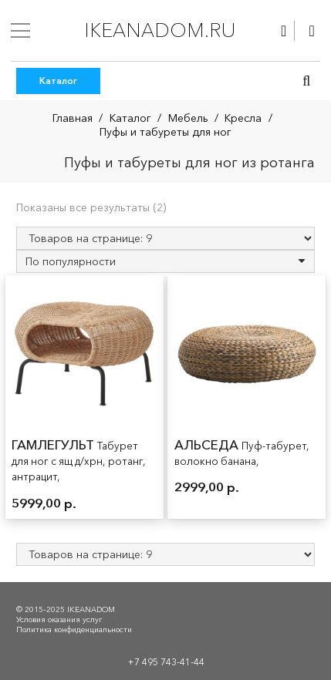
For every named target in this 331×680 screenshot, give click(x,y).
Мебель (188, 118)
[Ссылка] (283, 31)
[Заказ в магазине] (165, 261)
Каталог (130, 118)
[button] (306, 81)
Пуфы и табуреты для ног (165, 132)
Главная (72, 118)
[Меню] (20, 31)
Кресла (243, 118)
